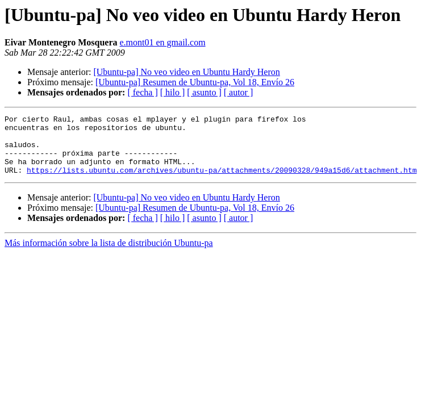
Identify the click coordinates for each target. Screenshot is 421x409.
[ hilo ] (172, 92)
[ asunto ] (204, 92)
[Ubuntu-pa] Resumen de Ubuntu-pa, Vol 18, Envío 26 (194, 82)
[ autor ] (238, 92)
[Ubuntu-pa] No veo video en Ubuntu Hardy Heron (186, 72)
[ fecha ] (142, 92)
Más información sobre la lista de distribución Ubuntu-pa (109, 255)
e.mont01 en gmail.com (163, 42)
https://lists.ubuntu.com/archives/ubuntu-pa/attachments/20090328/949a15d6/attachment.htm (221, 182)
